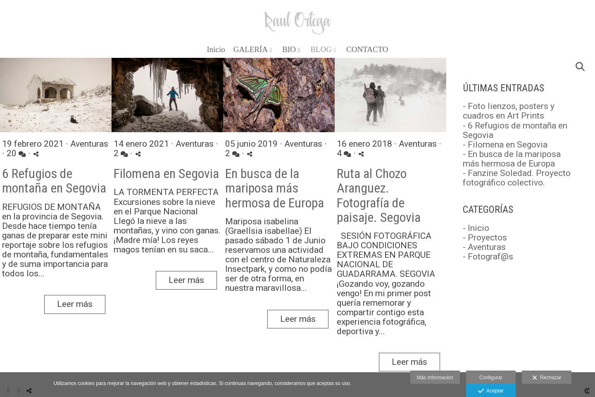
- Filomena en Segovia (505, 145)
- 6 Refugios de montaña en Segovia (515, 130)
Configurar (490, 377)
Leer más (75, 304)
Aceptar (490, 391)
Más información (435, 377)
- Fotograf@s (488, 256)
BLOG (321, 49)
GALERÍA (250, 49)
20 (16, 153)
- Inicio (476, 228)
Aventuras (89, 144)
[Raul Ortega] (297, 19)
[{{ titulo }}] (56, 96)
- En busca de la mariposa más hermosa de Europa (512, 159)
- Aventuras (484, 247)
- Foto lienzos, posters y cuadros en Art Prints (509, 111)
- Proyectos (485, 237)
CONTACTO (367, 49)
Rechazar (546, 378)
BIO (289, 49)
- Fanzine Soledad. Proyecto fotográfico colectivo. (517, 178)
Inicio (216, 49)
